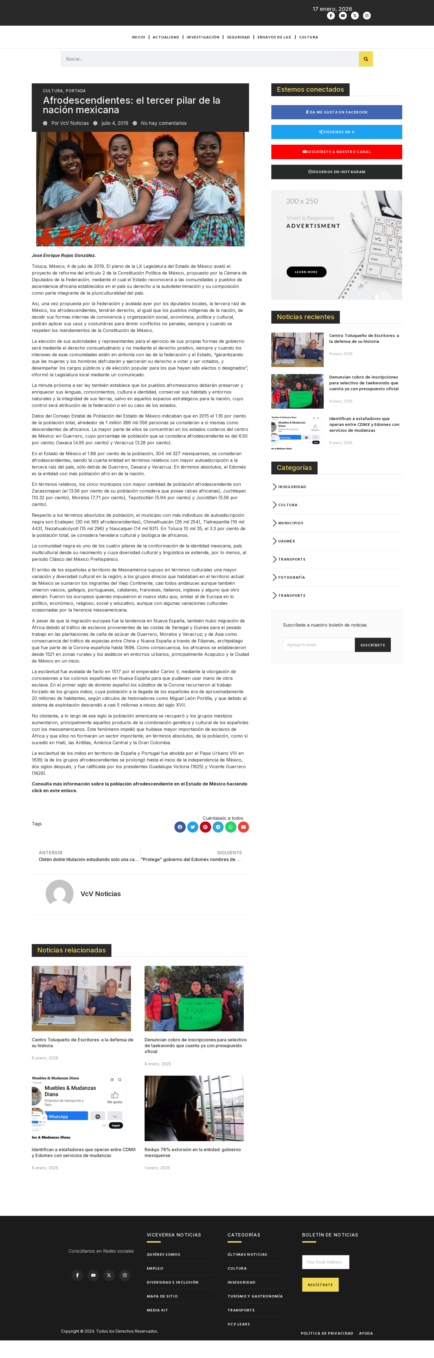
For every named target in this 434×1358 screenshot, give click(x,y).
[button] (180, 844)
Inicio (138, 54)
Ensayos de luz (275, 54)
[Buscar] (366, 76)
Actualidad (166, 54)
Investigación (203, 54)
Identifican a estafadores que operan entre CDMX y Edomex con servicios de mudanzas (84, 1169)
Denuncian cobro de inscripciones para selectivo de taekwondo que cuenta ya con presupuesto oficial (196, 1062)
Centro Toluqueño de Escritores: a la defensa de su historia (364, 356)
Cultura (308, 54)
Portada (76, 108)
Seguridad (238, 54)
